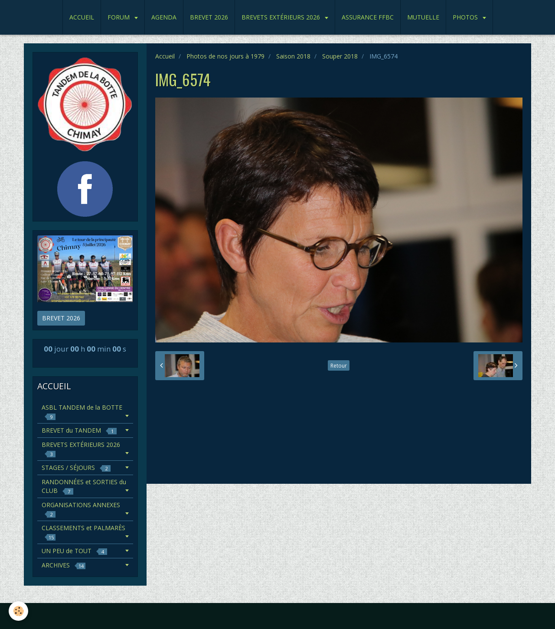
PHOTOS (466, 17)
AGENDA (163, 17)
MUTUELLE (423, 17)
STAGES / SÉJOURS (76, 467)
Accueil (165, 56)
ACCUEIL (81, 17)
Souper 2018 (340, 56)
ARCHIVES (63, 565)
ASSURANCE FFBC (368, 17)
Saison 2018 (293, 56)
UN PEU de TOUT (74, 551)
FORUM (119, 17)
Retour (338, 365)
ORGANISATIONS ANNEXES (81, 509)
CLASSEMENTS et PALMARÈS (83, 532)
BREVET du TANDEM (79, 430)
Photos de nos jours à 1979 (225, 56)
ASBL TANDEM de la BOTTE (82, 411)
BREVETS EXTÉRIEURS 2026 (282, 17)
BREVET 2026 (209, 17)
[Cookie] (18, 611)
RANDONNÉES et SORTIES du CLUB (84, 486)
